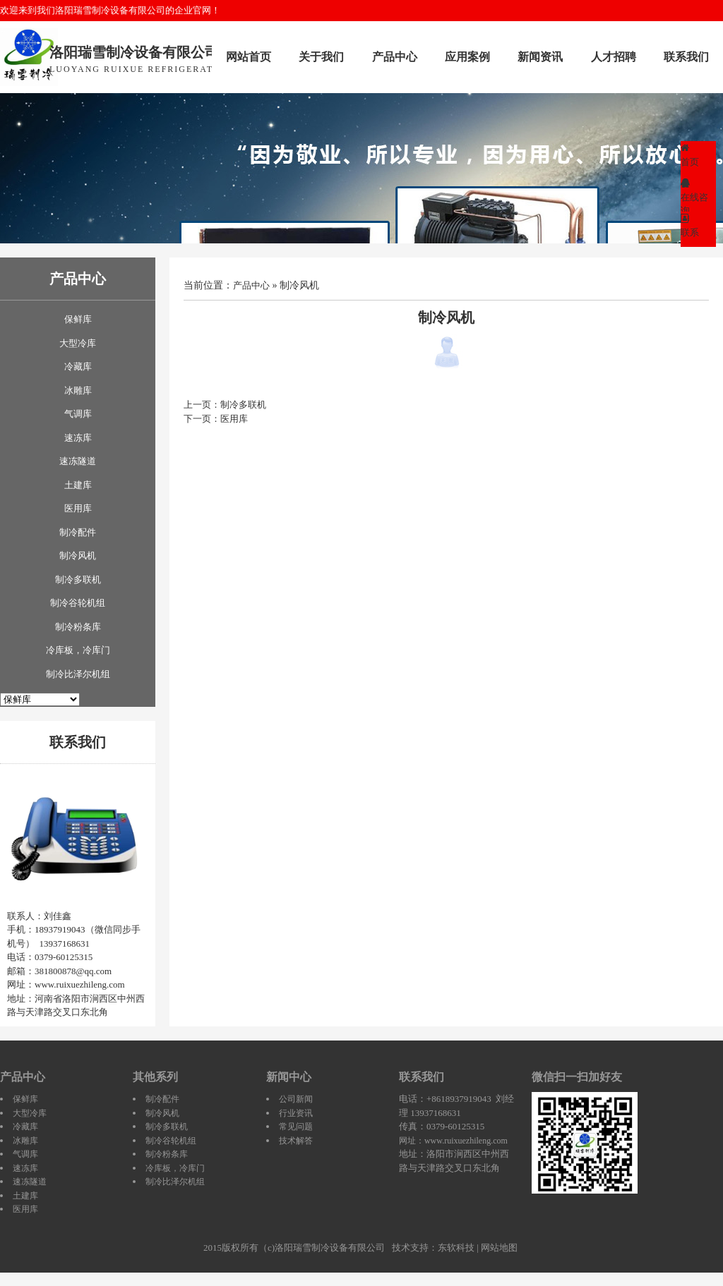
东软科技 (456, 1247)
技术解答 (296, 1141)
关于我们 (321, 57)
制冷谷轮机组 (77, 602)
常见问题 (296, 1127)
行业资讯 (296, 1113)
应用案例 (467, 57)
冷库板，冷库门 (78, 650)
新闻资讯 (540, 57)
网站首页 (248, 57)
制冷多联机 (78, 579)
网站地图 (499, 1247)
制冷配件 (77, 532)
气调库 (78, 413)
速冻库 (78, 437)
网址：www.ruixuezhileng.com (453, 1141)
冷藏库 (78, 366)
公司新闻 (296, 1099)
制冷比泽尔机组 (78, 674)
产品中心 (394, 57)
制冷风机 (77, 555)
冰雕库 (78, 390)
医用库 (78, 508)
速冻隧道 (77, 461)
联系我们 (686, 57)
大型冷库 (77, 343)
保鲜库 (78, 319)
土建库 (78, 485)
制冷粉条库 (78, 626)
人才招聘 (613, 57)
